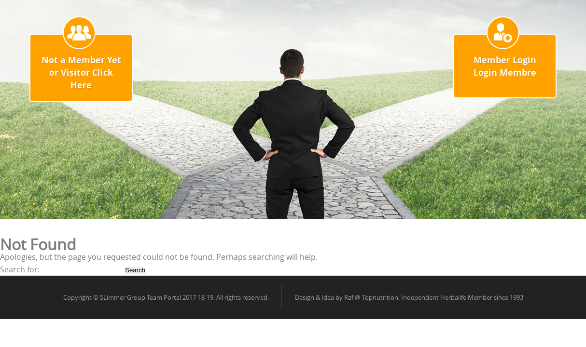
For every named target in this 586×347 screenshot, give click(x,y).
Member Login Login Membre (505, 66)
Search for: (20, 269)
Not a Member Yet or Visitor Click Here (81, 72)
